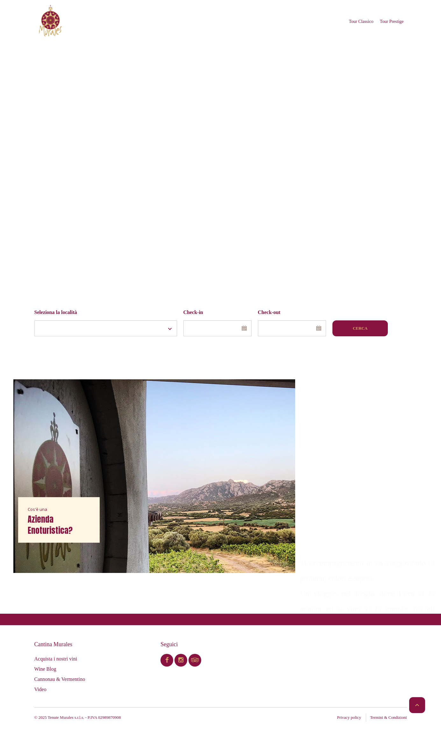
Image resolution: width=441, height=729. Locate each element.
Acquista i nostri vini (55, 658)
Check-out (269, 312)
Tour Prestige (392, 21)
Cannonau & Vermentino (59, 679)
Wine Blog (45, 669)
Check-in (193, 312)
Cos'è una (37, 509)
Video (40, 689)
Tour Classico (361, 21)
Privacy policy (349, 717)
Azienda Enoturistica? (50, 524)
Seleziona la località (55, 312)
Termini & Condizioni (388, 717)
